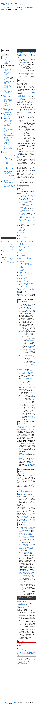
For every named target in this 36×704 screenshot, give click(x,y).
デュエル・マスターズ (24, 153)
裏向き (28, 382)
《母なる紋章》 (24, 355)
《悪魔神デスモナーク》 (8, 249)
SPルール (6, 143)
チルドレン (21, 253)
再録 (33, 101)
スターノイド (22, 244)
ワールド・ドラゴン (23, 284)
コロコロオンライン (8, 173)
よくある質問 (9, 160)
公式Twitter (8, 169)
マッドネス (32, 325)
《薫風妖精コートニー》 (27, 443)
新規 (8, 7)
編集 (11, 7)
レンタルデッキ (7, 123)
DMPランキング (7, 171)
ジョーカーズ (22, 243)
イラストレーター (8, 86)
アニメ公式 (6, 172)
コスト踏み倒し (30, 528)
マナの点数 (32, 92)
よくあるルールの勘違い (9, 81)
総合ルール (8, 77)
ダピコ (4, 253)
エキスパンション (8, 69)
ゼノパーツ (21, 250)
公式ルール (6, 76)
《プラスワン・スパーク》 (8, 262)
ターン (27, 319)
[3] (17, 663)
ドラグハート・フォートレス (26, 665)
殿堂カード (6, 79)
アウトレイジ (22, 229)
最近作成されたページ (9, 110)
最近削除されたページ (9, 112)
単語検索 (30, 7)
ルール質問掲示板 (8, 114)
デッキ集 (6, 124)
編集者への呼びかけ (8, 96)
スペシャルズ (22, 247)
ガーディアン (22, 235)
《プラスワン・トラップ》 (8, 246)
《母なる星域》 (24, 389)
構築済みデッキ (7, 70)
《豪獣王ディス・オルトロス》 (26, 548)
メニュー (4, 57)
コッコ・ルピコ (6, 254)
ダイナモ (21, 252)
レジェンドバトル (8, 144)
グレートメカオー (23, 237)
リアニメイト (30, 340)
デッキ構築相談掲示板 (9, 116)
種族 (33, 289)
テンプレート (7, 101)
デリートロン (22, 260)
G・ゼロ (21, 545)
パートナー (25, 520)
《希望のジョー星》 (30, 464)
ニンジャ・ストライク (28, 508)
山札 (29, 339)
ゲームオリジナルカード (9, 148)
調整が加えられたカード (9, 128)
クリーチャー (29, 224)
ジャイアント (22, 240)
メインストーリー (8, 139)
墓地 (26, 339)
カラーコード (7, 104)
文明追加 (26, 426)
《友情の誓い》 (30, 372)
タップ (20, 84)
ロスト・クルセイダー (24, 277)
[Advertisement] (18, 29)
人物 (5, 94)
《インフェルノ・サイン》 (25, 527)
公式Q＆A (8, 78)
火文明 (21, 653)
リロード (23, 7)
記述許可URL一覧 (8, 100)
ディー (4, 251)
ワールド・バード (23, 286)
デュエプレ (5, 118)
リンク (20, 208)
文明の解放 (22, 604)
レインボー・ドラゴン (24, 275)
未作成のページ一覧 (8, 109)
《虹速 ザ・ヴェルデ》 (24, 453)
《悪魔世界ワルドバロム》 (26, 429)
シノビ (20, 238)
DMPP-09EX (20, 601)
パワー (22, 553)
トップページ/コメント (8, 241)
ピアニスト (21, 267)
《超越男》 (24, 198)
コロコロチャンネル (8, 175)
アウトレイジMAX (23, 230)
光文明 (26, 652)
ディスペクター (22, 255)
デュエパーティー (23, 494)
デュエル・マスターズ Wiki (25, 4)
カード (29, 52)
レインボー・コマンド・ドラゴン (26, 273)
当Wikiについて (7, 62)
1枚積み (27, 333)
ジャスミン (5, 250)
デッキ (18, 496)
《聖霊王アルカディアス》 (29, 310)
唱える (30, 539)
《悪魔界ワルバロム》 (22, 96)
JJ (3, 255)
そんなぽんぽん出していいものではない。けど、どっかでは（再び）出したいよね (27, 572)
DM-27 (32, 55)
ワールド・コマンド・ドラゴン (26, 283)
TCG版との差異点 (8, 125)
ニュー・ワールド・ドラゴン (25, 264)
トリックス (21, 261)
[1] (29, 135)
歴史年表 (6, 87)
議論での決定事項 (8, 99)
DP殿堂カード (7, 126)
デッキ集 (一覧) (7, 72)
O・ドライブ (24, 146)
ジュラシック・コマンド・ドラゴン (27, 241)
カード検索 (8, 158)
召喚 (26, 511)
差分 (14, 7)
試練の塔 (6, 146)
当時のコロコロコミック (26, 73)
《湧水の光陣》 (22, 533)
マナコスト (24, 90)
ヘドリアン (21, 270)
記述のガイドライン (8, 97)
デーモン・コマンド (23, 257)
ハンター (21, 266)
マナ (18, 154)
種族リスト (6, 82)
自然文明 (26, 653)
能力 (19, 168)
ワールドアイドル (23, 280)
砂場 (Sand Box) (7, 106)
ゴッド (20, 213)
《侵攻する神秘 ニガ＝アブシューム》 (27, 663)
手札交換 (28, 349)
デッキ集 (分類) (7, 73)
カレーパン (21, 233)
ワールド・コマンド (23, 281)
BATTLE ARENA (7, 147)
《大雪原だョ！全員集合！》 (25, 491)
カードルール (9, 168)
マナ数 (26, 117)
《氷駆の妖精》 (22, 373)
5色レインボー (9, 3)
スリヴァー (21, 249)
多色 (27, 52)
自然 (23, 52)
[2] (17, 659)
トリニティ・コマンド (24, 263)
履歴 (18, 7)
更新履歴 (6, 63)
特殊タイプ (24, 104)
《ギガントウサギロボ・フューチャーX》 (27, 659)
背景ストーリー (7, 85)
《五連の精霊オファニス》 (28, 544)
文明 (5, 83)
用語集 (5, 74)
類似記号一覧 (7, 103)
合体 (24, 208)
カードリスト (9, 167)
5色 (19, 531)
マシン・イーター (23, 272)
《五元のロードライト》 (28, 217)
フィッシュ (21, 269)
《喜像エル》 (5, 263)
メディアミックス (8, 91)
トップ (3, 7)
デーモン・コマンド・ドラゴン (26, 258)
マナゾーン (32, 83)
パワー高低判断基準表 (9, 135)
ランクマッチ (7, 142)
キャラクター (7, 92)
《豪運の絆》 (31, 348)
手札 (26, 328)
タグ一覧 (6, 105)
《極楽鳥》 (21, 458)
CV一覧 (5, 149)
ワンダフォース (22, 278)
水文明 (30, 652)
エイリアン (21, 232)
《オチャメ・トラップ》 (8, 247)
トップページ (7, 61)
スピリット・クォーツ (24, 246)
